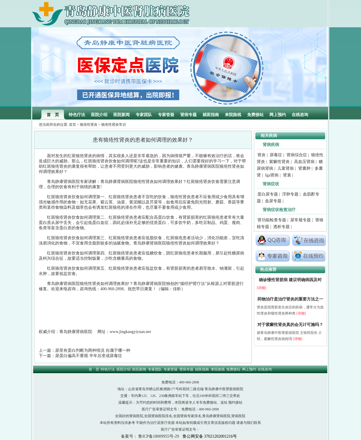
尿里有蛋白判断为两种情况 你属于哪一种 (92, 350)
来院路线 (233, 115)
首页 (72, 125)
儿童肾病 (285, 168)
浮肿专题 (290, 194)
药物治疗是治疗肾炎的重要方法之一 (290, 299)
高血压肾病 (304, 161)
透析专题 (281, 227)
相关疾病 (269, 135)
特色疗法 (77, 115)
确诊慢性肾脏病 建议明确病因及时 (290, 280)
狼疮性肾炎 (88, 125)
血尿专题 (273, 201)
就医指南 (211, 115)
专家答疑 (166, 115)
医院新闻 (121, 115)
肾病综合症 (296, 155)
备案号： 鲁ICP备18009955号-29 (150, 436)
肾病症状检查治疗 (279, 210)
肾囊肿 (304, 168)
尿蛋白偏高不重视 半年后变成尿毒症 (88, 356)
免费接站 (255, 115)
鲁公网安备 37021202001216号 (210, 436)
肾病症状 (271, 184)
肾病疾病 (271, 144)
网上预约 (277, 115)
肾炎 (261, 155)
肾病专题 (188, 115)
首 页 (53, 115)
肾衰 (287, 175)
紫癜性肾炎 (279, 161)
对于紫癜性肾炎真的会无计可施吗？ (290, 324)
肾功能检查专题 (271, 220)
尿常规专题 (300, 220)
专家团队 (144, 115)
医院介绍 (99, 115)
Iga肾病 (272, 175)
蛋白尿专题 (267, 194)
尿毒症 (276, 155)
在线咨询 (300, 115)
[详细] (261, 288)
